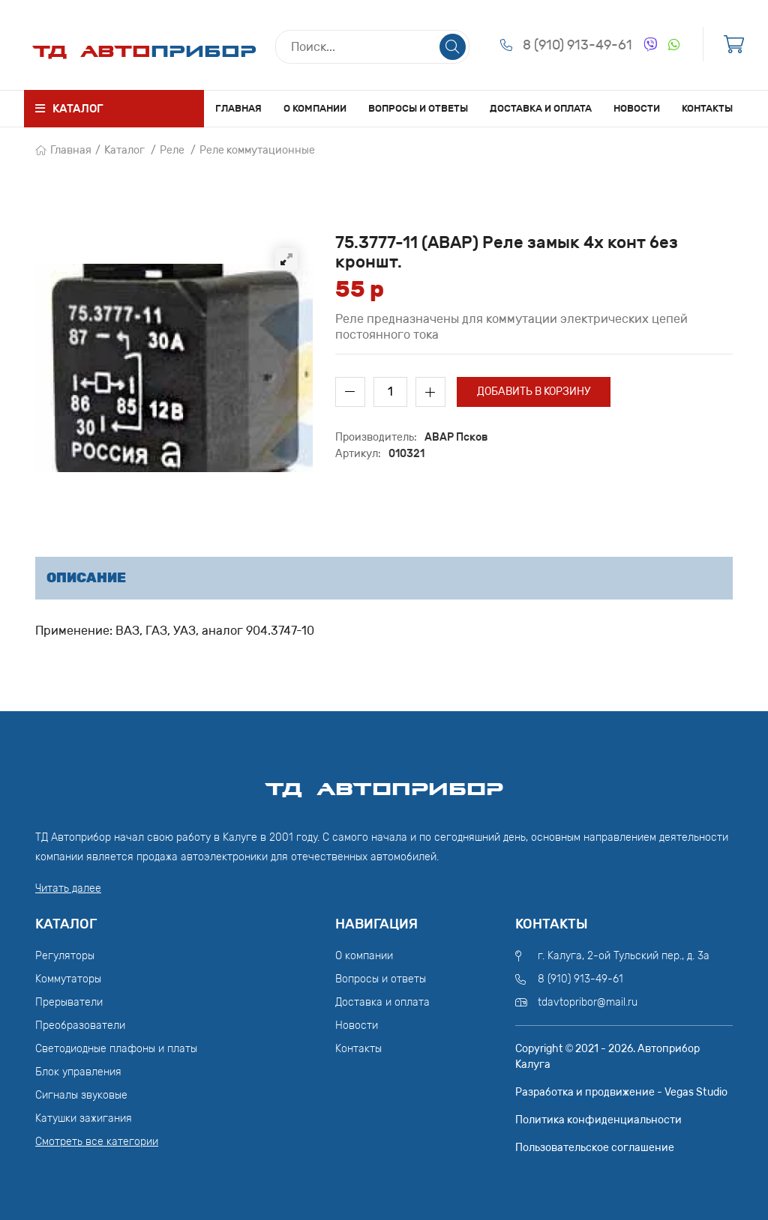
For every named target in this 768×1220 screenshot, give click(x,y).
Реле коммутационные (257, 150)
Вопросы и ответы (418, 108)
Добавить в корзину (533, 391)
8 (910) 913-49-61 (577, 45)
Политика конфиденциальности (598, 1120)
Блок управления (78, 1072)
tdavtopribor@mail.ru (588, 1002)
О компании (315, 108)
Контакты (707, 108)
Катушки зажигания (83, 1118)
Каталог (124, 150)
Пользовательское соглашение (594, 1147)
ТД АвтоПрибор (384, 782)
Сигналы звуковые (81, 1095)
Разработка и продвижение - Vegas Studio (621, 1092)
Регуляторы (64, 955)
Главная (238, 108)
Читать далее (68, 888)
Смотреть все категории (96, 1141)
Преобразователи (80, 1025)
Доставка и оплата (541, 108)
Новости (637, 108)
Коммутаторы (68, 979)
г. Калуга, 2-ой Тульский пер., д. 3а (624, 955)
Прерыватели (69, 1002)
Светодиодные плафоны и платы (116, 1048)
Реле (172, 150)
